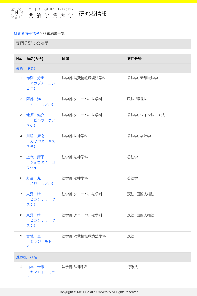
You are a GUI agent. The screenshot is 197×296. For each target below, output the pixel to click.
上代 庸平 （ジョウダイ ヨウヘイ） (40, 162)
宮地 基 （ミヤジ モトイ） (39, 241)
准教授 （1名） (28, 257)
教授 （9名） (26, 68)
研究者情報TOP (26, 33)
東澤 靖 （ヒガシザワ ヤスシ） (40, 199)
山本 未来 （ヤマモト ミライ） (40, 272)
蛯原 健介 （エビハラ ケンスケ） (40, 120)
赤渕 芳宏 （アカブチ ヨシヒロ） (40, 83)
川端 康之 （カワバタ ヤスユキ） (40, 141)
